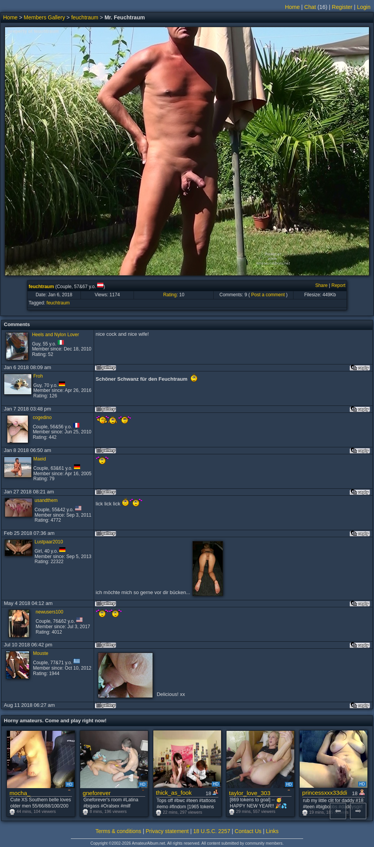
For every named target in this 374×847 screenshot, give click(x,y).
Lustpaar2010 (48, 542)
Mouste (40, 653)
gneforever (97, 793)
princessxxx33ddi (324, 792)
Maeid (39, 459)
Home (292, 7)
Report (338, 285)
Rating (170, 294)
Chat (310, 7)
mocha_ (20, 793)
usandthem (45, 500)
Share (321, 285)
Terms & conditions (118, 831)
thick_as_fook (174, 792)
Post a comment (268, 294)
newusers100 (49, 612)
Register (342, 7)
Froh (38, 376)
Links (272, 831)
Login (364, 7)
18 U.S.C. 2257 (211, 831)
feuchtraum (84, 17)
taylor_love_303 (250, 793)
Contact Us (248, 831)
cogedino (42, 417)
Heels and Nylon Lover (55, 334)
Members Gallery (44, 17)
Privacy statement (167, 831)
